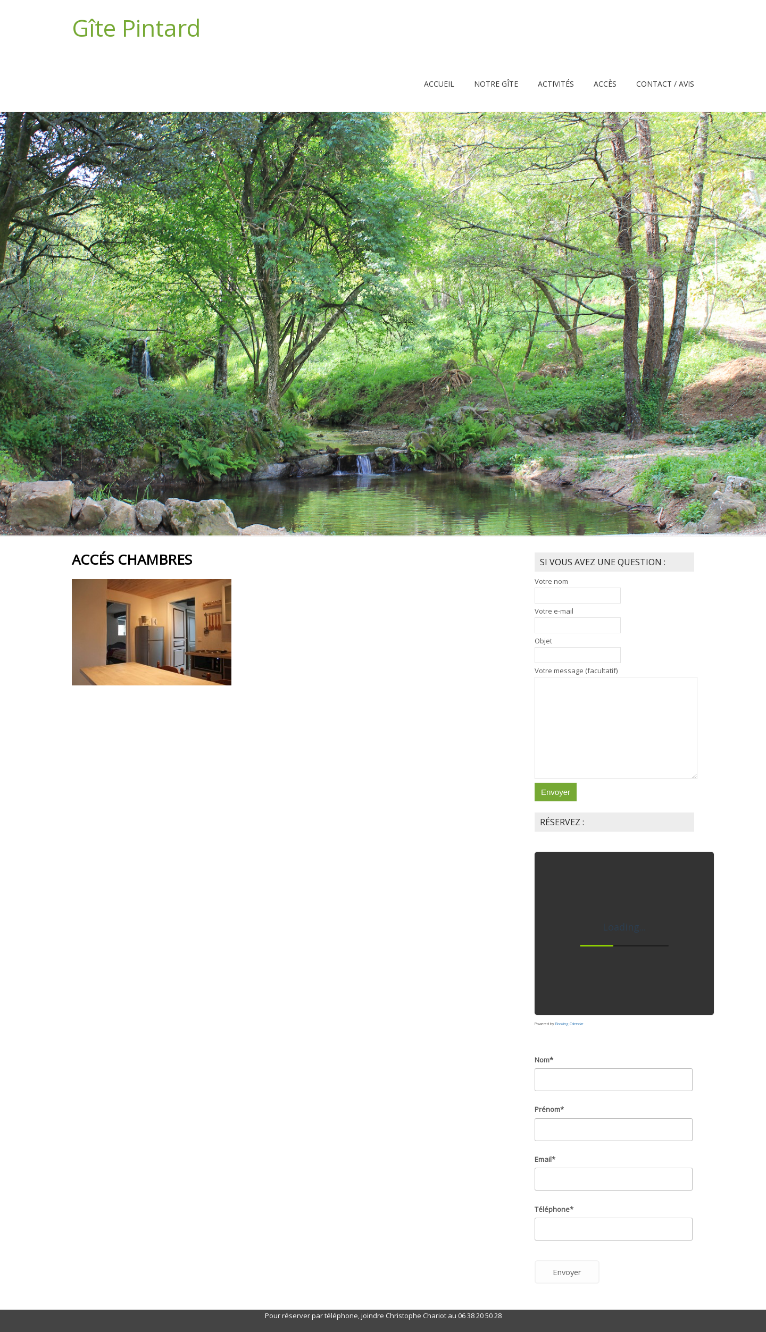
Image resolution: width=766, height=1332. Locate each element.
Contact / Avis (665, 84)
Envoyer (567, 1272)
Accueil (439, 84)
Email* (545, 1159)
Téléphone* (554, 1209)
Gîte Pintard (136, 28)
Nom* (544, 1060)
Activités (556, 84)
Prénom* (549, 1109)
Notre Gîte (496, 84)
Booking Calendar (569, 1023)
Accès (605, 84)
